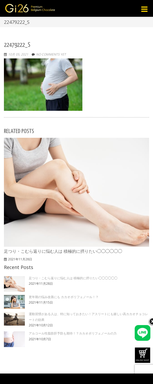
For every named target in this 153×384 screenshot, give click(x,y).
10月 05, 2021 (18, 54)
